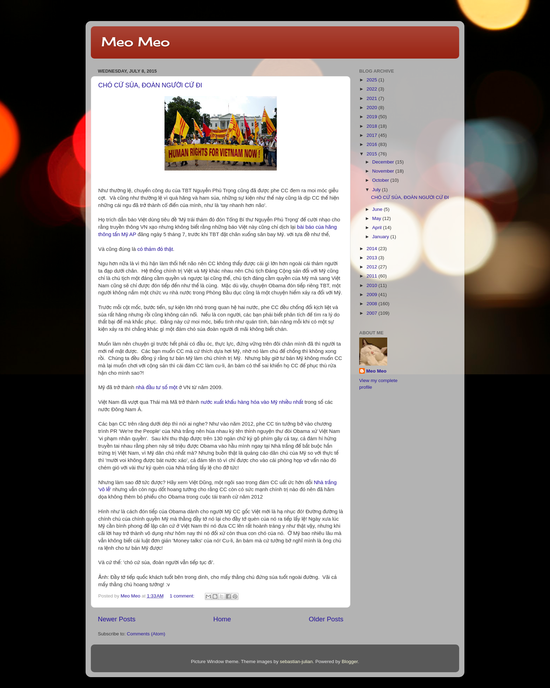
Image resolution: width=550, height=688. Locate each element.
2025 (372, 79)
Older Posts (326, 619)
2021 (372, 98)
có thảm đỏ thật (155, 249)
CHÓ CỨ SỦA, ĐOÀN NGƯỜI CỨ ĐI (150, 85)
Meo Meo (135, 41)
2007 (372, 313)
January (381, 236)
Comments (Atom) (146, 633)
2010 (372, 285)
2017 (372, 135)
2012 (372, 266)
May (377, 218)
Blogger (350, 661)
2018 (372, 126)
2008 (372, 303)
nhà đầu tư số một (156, 387)
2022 (372, 89)
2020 (372, 107)
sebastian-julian (296, 661)
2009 (372, 294)
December (383, 162)
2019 (372, 116)
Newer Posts (116, 619)
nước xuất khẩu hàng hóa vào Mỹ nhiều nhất (252, 402)
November (383, 171)
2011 (372, 276)
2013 (372, 257)
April (377, 227)
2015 (372, 153)
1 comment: (183, 596)
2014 (372, 248)
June (378, 209)
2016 (372, 144)
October (381, 180)
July (377, 189)
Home (222, 619)
